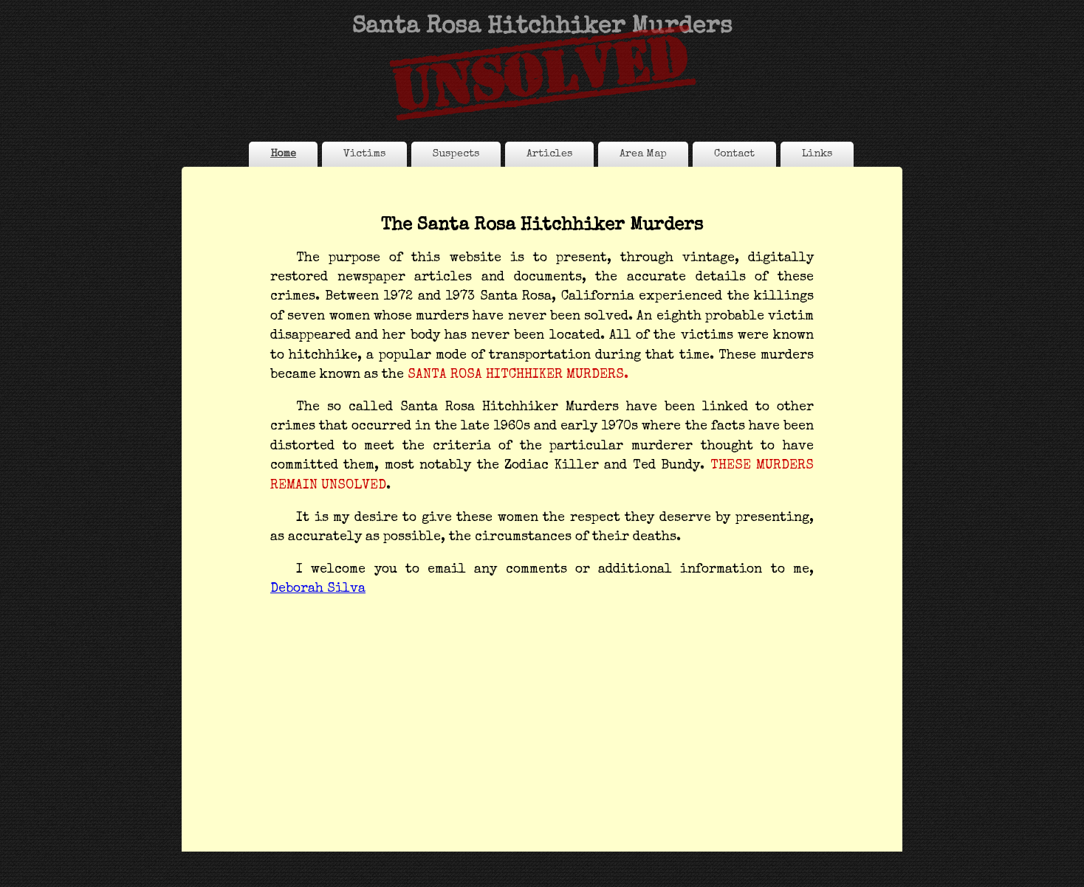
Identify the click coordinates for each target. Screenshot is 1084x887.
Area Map (643, 154)
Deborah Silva (318, 589)
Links (817, 154)
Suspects (456, 154)
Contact (734, 154)
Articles (549, 154)
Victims (364, 154)
